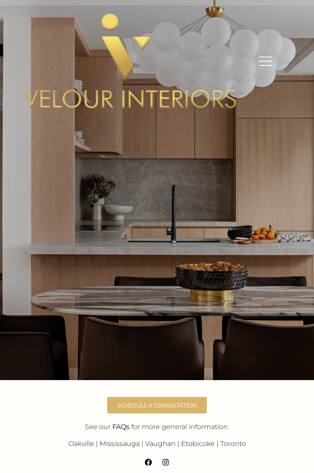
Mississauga (120, 444)
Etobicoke (198, 444)
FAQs (121, 427)
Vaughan (160, 444)
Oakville (81, 444)
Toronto (233, 444)
